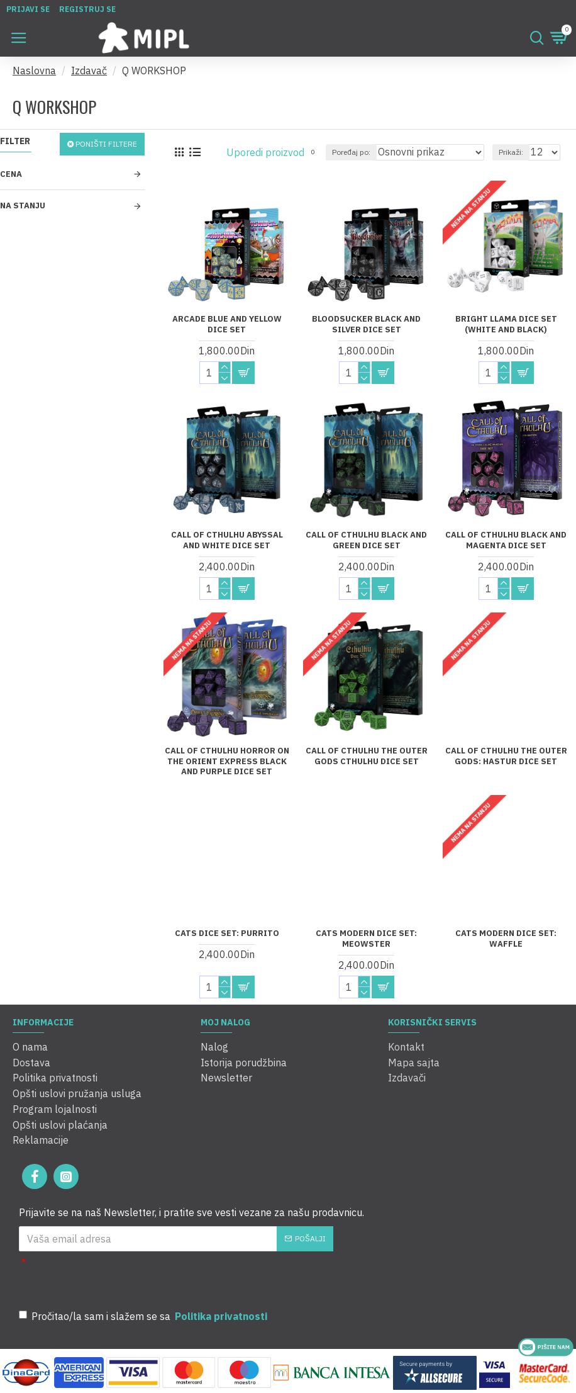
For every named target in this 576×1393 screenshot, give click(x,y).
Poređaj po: (351, 152)
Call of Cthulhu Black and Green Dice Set (366, 540)
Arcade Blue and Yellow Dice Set (227, 324)
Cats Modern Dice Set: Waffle (506, 938)
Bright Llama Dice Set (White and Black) (506, 324)
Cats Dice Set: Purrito (227, 933)
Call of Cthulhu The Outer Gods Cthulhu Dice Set (367, 756)
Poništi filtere (106, 144)
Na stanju (22, 205)
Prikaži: (511, 152)
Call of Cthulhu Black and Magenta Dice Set (506, 540)
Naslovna (34, 70)
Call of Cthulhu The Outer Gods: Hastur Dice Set (506, 756)
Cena (11, 174)
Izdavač (89, 70)
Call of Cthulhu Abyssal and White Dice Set (227, 540)
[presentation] (201, 1274)
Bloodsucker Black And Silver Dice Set (366, 324)
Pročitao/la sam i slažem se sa (144, 1313)
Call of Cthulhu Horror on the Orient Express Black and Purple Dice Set (227, 761)
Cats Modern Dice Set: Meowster (366, 938)
